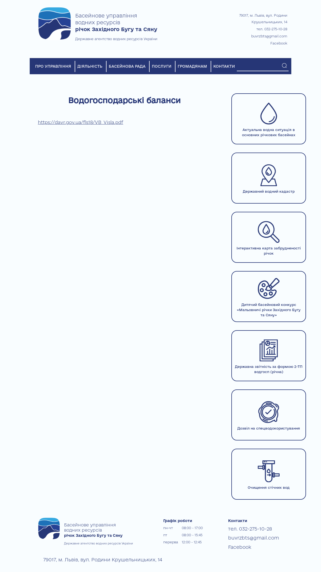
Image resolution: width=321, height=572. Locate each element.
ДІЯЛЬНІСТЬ (89, 66)
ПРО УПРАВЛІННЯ (53, 66)
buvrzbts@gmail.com (269, 36)
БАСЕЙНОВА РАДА (127, 66)
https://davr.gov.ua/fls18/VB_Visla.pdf (80, 122)
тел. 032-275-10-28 (271, 29)
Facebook (278, 43)
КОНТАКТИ (224, 66)
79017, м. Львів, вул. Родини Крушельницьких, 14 (85, 559)
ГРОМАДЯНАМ (192, 66)
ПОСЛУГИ (161, 66)
